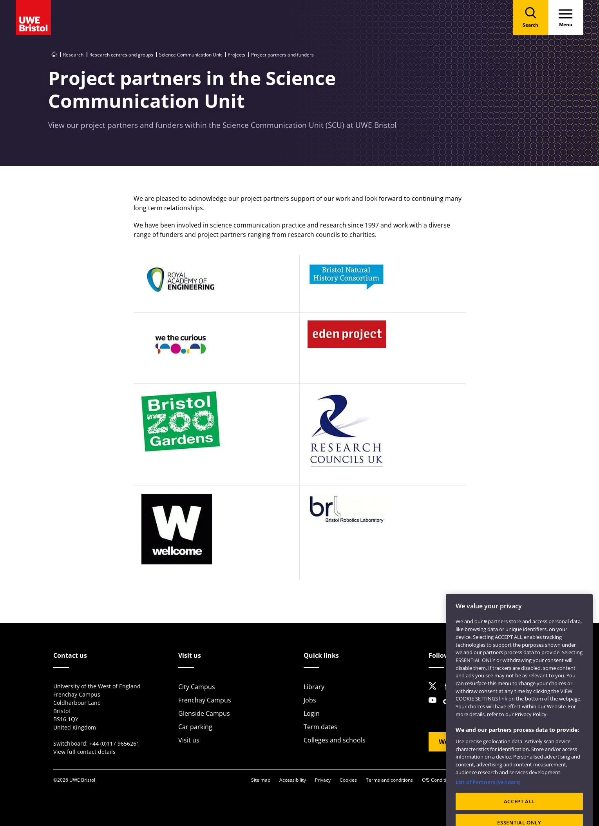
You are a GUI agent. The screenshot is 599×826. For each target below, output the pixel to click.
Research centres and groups (121, 54)
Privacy (323, 780)
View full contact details (84, 751)
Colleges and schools (335, 740)
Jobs (310, 700)
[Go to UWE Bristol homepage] (54, 54)
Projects (236, 54)
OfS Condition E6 (440, 780)
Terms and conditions (389, 780)
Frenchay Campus (204, 700)
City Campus (196, 686)
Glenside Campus (204, 713)
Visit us (188, 740)
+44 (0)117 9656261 (114, 743)
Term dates (320, 726)
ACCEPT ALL (519, 808)
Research (73, 54)
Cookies (348, 780)
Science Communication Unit (190, 54)
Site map (260, 780)
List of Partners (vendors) (488, 789)
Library (314, 686)
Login (312, 713)
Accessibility (292, 780)
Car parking (195, 726)
